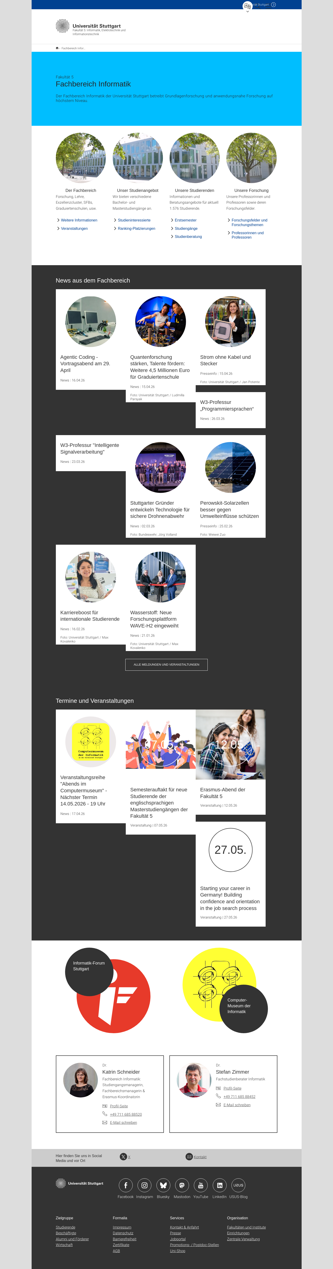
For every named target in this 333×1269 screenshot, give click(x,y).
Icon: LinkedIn (220, 1182)
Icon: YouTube (201, 1182)
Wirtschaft (64, 1241)
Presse (175, 1229)
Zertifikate (121, 1241)
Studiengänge (186, 225)
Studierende (65, 1224)
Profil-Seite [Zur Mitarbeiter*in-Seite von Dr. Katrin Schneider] (119, 1102)
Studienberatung (188, 234)
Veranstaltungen (74, 225)
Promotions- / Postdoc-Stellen (194, 1241)
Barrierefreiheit (124, 1235)
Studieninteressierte (134, 217)
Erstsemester (186, 217)
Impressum (122, 1224)
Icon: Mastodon (182, 1182)
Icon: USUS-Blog (238, 1182)
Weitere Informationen (79, 217)
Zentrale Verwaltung (243, 1235)
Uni (256, 4)
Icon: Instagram (144, 1182)
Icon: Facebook (126, 1182)
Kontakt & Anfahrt (184, 1224)
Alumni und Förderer (72, 1235)
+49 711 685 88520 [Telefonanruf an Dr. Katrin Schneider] (126, 1111)
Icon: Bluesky (163, 1182)
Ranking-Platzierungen (136, 225)
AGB (116, 1247)
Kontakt (196, 1153)
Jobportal (178, 1235)
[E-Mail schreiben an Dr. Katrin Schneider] (119, 1119)
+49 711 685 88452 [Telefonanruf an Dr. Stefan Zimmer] (239, 1093)
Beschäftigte (66, 1229)
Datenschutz (123, 1229)
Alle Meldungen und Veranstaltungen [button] (166, 661)
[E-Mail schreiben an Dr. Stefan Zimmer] (233, 1102)
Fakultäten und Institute (246, 1224)
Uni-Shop (177, 1247)
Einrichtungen (238, 1229)
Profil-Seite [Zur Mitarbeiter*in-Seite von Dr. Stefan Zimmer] (232, 1085)
